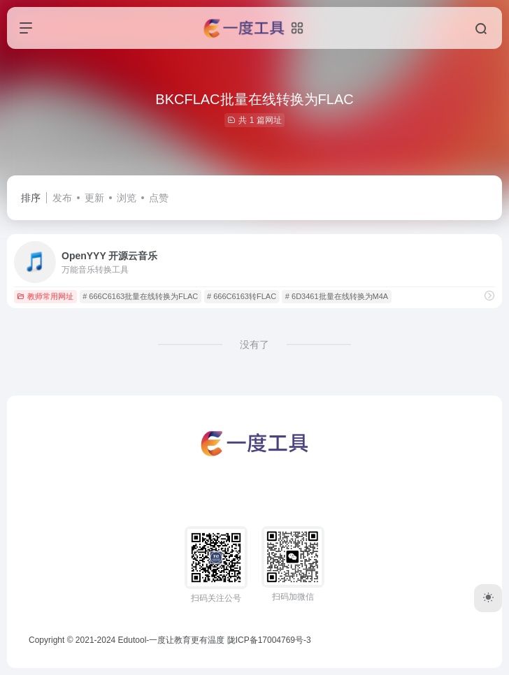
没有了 (254, 344)
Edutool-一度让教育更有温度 (171, 640)
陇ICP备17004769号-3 (269, 640)
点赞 (159, 197)
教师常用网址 (45, 296)
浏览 (126, 197)
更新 (94, 197)
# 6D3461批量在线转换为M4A (336, 296)
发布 (62, 197)
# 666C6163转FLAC (241, 296)
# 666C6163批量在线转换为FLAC (140, 296)
